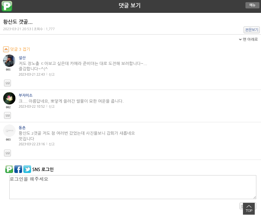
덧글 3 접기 (16, 49)
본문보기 (251, 30)
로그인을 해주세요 (132, 187)
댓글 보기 (130, 5)
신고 (52, 74)
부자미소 (26, 95)
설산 (22, 58)
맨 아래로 (250, 39)
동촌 (22, 128)
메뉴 (252, 5)
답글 (7, 83)
